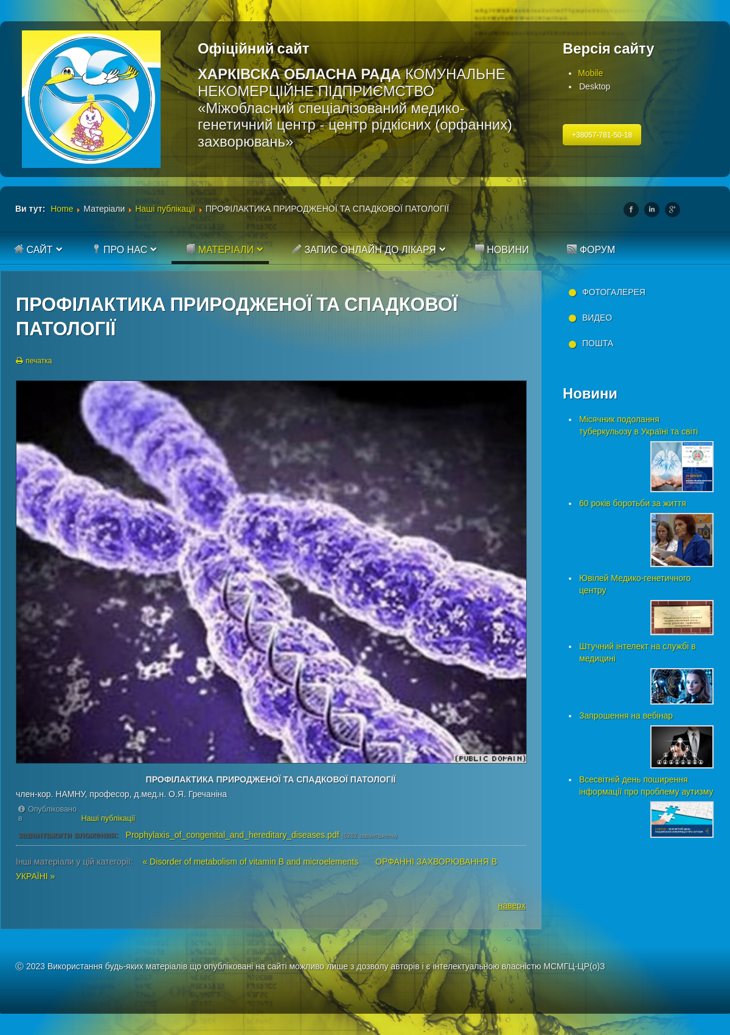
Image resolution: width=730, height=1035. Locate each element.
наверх (512, 905)
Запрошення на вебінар (626, 715)
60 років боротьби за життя (632, 503)
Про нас (119, 249)
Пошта (597, 343)
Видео (597, 317)
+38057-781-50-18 (602, 135)
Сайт (33, 249)
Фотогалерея (613, 292)
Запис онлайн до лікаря (364, 249)
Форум (591, 249)
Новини (501, 249)
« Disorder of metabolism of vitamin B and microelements (251, 861)
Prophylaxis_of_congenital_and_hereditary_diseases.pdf (232, 835)
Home (61, 209)
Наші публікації (165, 209)
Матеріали (220, 249)
